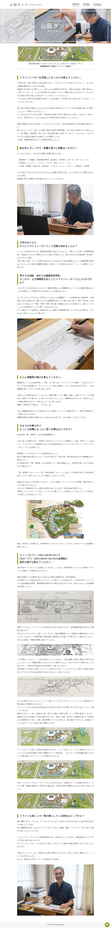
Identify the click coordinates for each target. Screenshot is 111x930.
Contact (97, 4)
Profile (86, 4)
